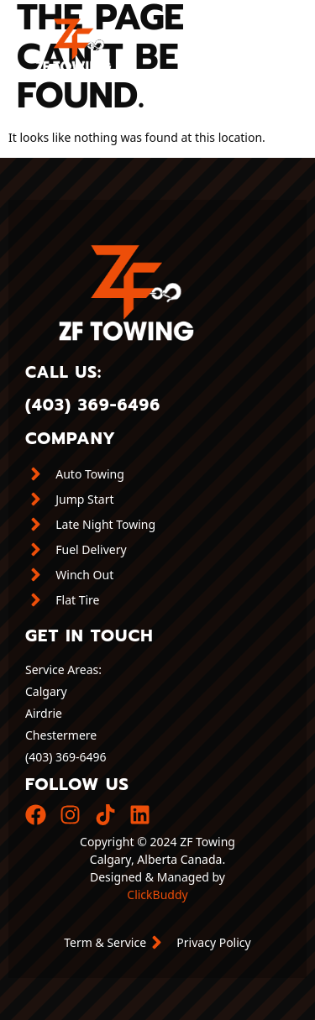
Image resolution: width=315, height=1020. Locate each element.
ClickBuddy (157, 894)
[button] (284, 39)
